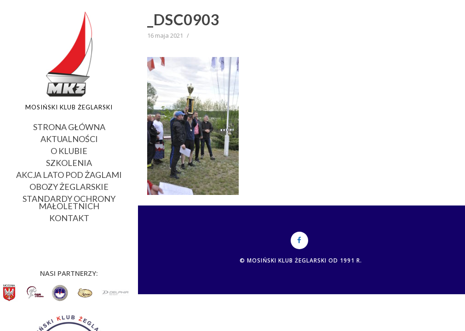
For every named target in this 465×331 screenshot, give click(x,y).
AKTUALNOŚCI (69, 138)
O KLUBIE (69, 150)
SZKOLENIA (69, 162)
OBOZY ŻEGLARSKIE (69, 186)
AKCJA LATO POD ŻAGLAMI (69, 174)
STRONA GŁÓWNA (69, 126)
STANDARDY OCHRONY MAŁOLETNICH (69, 202)
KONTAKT (69, 217)
